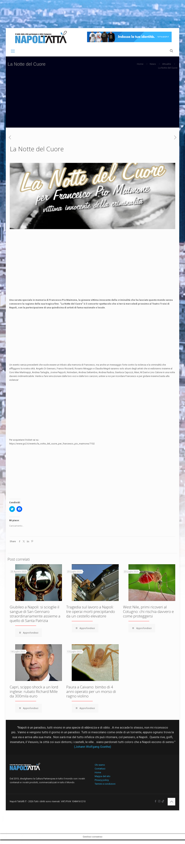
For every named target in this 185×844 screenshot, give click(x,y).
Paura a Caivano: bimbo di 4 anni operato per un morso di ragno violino (91, 691)
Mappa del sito (102, 776)
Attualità (166, 64)
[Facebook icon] (155, 801)
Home (140, 64)
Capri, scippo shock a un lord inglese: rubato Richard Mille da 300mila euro (34, 691)
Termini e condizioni (105, 783)
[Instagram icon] (159, 801)
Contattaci (100, 768)
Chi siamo (100, 764)
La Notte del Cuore (167, 67)
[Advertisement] (92, 102)
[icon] (163, 801)
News (153, 64)
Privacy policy (102, 780)
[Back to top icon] (171, 801)
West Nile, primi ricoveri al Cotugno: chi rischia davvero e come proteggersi (148, 611)
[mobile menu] (13, 51)
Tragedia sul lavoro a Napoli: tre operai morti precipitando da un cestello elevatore (90, 611)
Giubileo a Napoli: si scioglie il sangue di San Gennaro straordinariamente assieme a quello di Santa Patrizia (35, 613)
